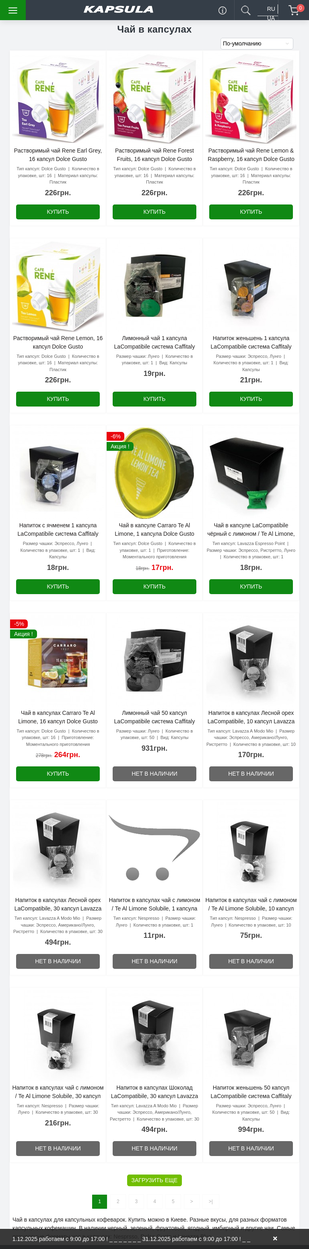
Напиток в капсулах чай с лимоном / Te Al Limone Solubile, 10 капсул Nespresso (251, 908)
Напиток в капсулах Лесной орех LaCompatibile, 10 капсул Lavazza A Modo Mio (251, 721)
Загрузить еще (155, 1180)
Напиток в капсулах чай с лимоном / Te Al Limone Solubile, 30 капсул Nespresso (57, 1096)
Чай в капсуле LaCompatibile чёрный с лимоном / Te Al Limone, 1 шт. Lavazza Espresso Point (251, 533)
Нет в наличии (154, 773)
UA (271, 18)
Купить (58, 212)
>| (211, 1201)
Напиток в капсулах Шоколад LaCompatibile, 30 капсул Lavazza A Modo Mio (154, 1096)
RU (271, 9)
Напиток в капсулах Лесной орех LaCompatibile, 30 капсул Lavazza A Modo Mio (57, 908)
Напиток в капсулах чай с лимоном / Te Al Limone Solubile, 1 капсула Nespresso (154, 908)
